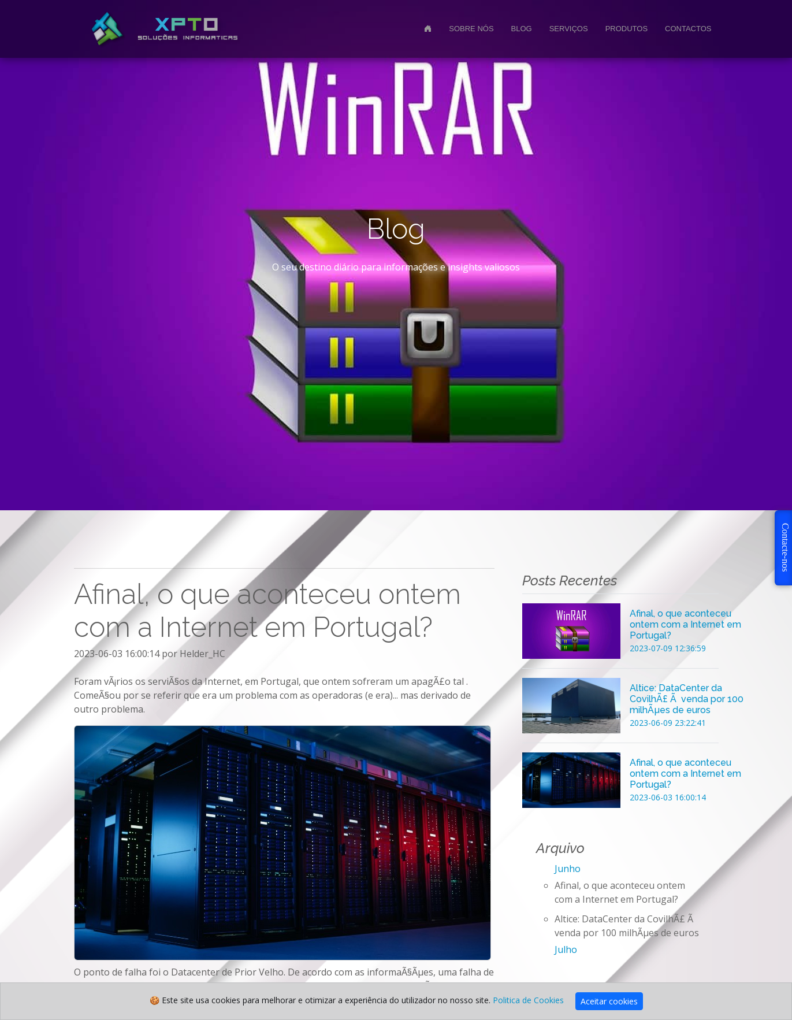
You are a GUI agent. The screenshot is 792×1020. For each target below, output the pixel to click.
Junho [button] (568, 868)
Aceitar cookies (609, 1001)
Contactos (688, 28)
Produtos (626, 28)
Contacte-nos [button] (785, 547)
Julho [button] (566, 949)
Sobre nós (471, 28)
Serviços (568, 28)
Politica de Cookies (528, 1000)
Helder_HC (202, 653)
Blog (521, 28)
